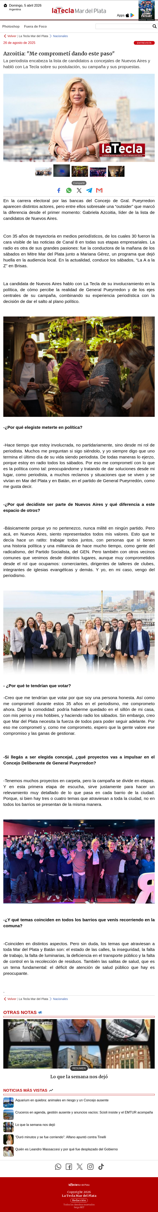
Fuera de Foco (35, 26)
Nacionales (60, 36)
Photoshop (11, 26)
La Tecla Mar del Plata (33, 36)
